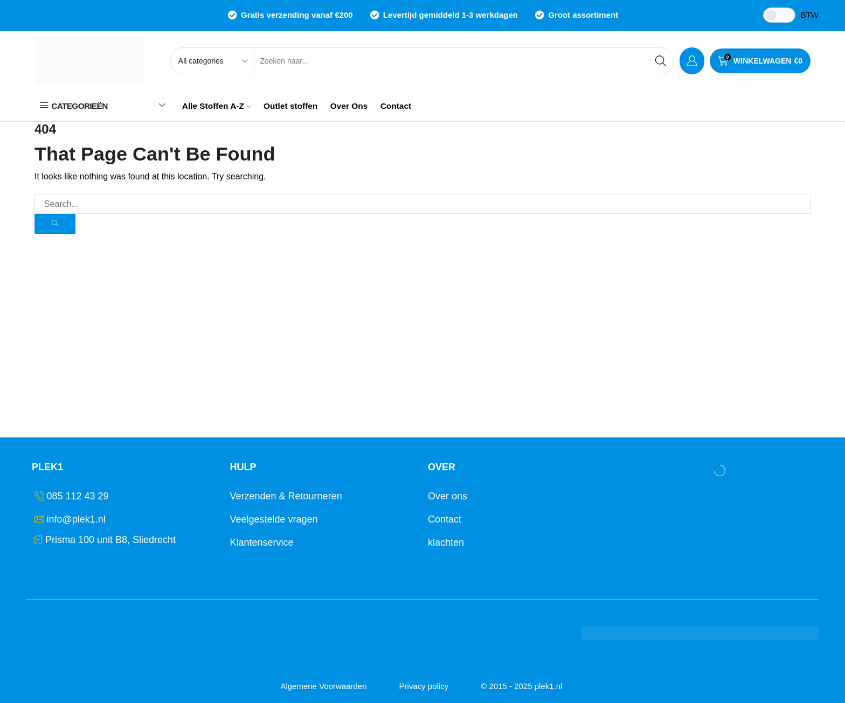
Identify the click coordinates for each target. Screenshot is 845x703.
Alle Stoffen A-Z (216, 105)
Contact (395, 105)
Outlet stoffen (290, 105)
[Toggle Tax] (779, 15)
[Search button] (661, 61)
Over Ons (349, 105)
